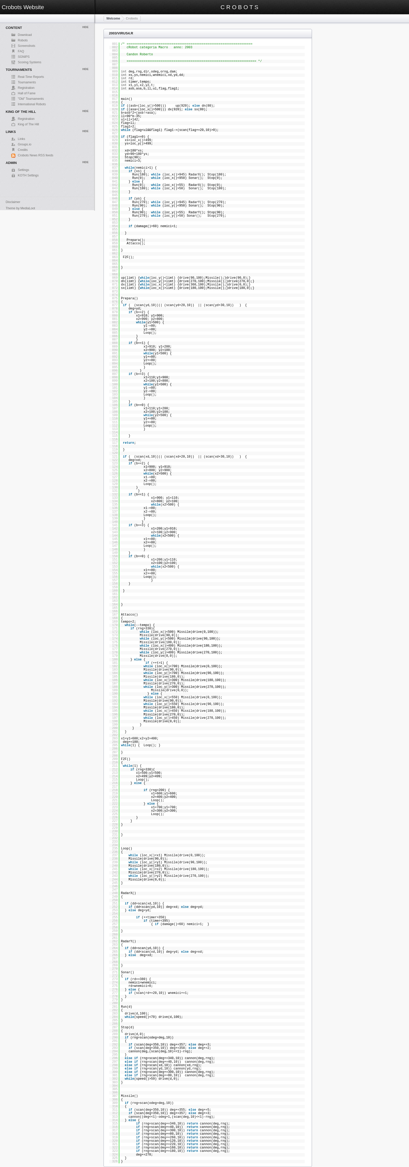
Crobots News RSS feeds (35, 155)
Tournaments (27, 82)
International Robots (32, 104)
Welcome (113, 18)
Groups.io (24, 144)
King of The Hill (28, 124)
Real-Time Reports (31, 77)
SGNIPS (23, 57)
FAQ (21, 51)
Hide (85, 27)
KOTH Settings (28, 175)
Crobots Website (23, 7)
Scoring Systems (29, 62)
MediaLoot (27, 208)
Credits (23, 150)
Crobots (132, 18)
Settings (23, 170)
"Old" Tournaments (31, 99)
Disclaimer (13, 202)
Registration (26, 88)
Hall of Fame (26, 93)
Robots (23, 40)
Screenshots (26, 46)
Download (25, 35)
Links (21, 139)
